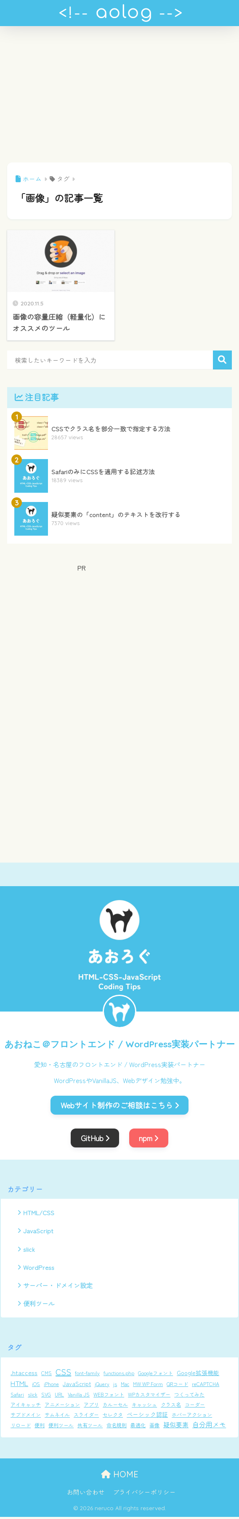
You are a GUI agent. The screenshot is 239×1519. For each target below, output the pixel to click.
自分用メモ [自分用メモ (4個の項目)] (209, 1427)
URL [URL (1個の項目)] (59, 1396)
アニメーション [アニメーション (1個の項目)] (62, 1406)
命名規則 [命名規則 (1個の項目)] (116, 1427)
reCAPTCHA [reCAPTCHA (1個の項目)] (205, 1386)
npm (148, 1137)
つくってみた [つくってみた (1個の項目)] (189, 1396)
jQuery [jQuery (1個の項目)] (102, 1386)
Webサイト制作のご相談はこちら (120, 1104)
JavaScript (38, 1231)
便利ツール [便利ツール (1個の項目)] (61, 1427)
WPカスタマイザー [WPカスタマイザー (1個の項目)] (149, 1396)
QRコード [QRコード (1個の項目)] (177, 1386)
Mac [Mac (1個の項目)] (125, 1386)
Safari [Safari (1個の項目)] (17, 1396)
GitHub (95, 1137)
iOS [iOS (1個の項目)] (36, 1386)
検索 (222, 360)
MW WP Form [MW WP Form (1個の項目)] (148, 1386)
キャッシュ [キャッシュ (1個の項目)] (144, 1406)
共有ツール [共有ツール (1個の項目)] (90, 1427)
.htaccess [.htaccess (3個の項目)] (24, 1374)
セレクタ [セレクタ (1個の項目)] (113, 1417)
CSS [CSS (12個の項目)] (63, 1374)
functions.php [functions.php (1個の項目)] (119, 1375)
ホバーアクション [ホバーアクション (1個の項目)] (192, 1417)
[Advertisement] (119, 99)
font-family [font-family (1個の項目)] (87, 1375)
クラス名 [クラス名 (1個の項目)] (171, 1406)
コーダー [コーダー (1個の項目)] (195, 1406)
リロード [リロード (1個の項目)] (21, 1427)
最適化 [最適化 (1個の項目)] (138, 1427)
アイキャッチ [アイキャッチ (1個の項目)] (26, 1406)
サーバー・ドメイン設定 (58, 1287)
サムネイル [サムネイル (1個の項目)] (57, 1417)
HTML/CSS (39, 1212)
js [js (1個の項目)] (115, 1386)
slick (29, 1249)
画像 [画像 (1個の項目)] (154, 1427)
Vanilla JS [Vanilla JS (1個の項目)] (79, 1396)
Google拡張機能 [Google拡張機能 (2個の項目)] (198, 1375)
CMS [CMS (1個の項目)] (46, 1375)
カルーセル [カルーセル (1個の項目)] (115, 1406)
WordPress (39, 1268)
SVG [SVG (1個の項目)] (46, 1396)
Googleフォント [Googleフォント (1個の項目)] (155, 1375)
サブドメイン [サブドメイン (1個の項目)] (26, 1417)
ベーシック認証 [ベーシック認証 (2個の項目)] (147, 1417)
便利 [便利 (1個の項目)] (40, 1427)
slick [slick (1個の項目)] (32, 1396)
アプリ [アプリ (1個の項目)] (91, 1406)
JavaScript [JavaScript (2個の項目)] (77, 1386)
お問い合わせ (86, 1494)
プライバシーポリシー (144, 1494)
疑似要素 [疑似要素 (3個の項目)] (176, 1427)
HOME (119, 1476)
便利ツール (39, 1305)
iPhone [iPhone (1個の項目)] (51, 1386)
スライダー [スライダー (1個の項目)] (86, 1417)
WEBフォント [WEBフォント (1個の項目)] (108, 1396)
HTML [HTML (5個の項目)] (19, 1386)
